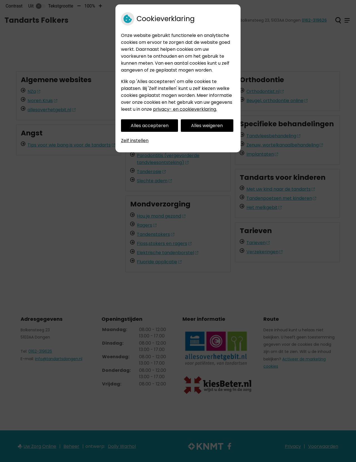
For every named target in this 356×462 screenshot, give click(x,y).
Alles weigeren (207, 125)
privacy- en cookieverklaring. (185, 109)
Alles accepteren (150, 125)
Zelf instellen (135, 140)
